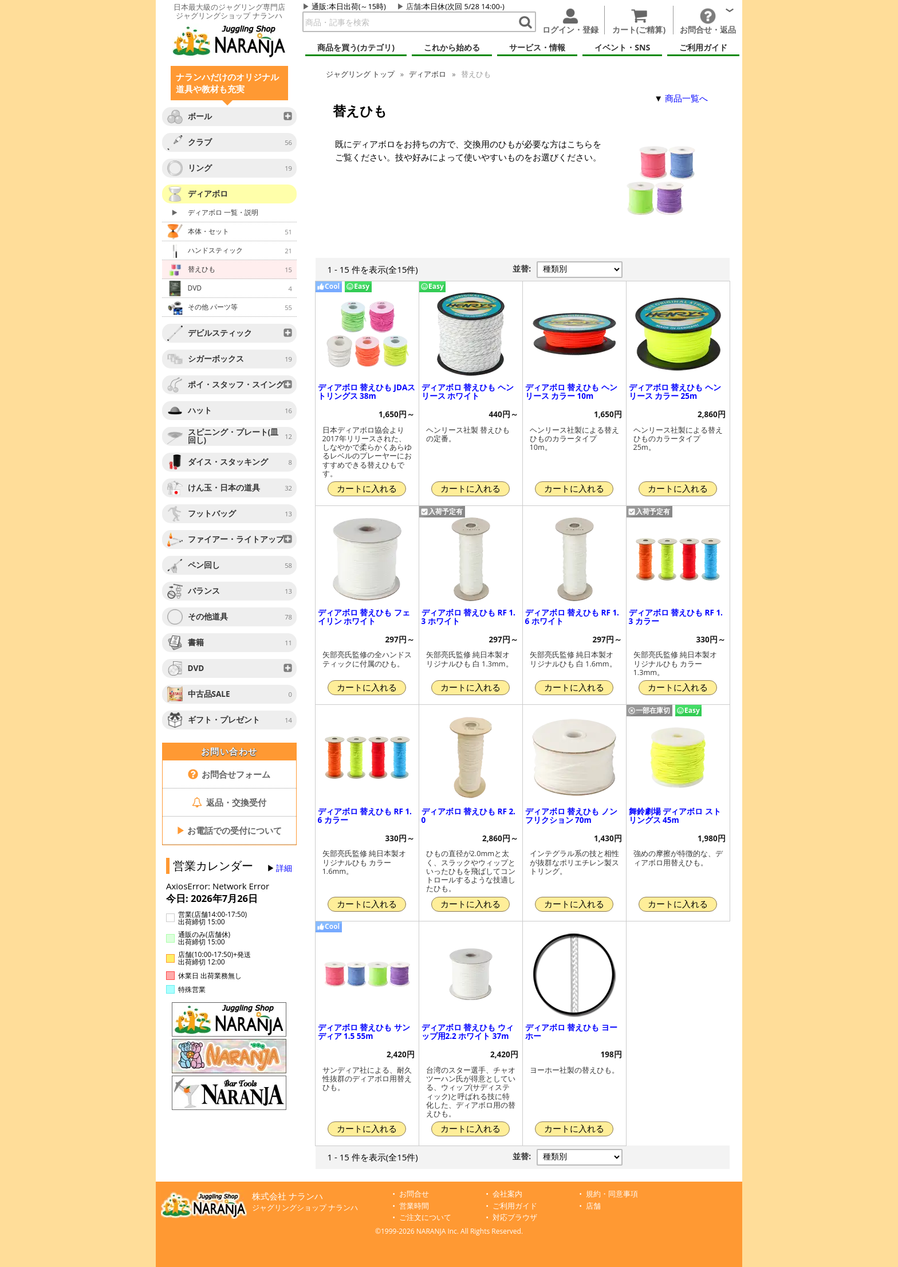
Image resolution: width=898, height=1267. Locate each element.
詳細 (284, 868)
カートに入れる (367, 488)
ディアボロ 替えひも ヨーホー (571, 1031)
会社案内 (507, 1194)
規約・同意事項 (612, 1194)
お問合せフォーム (229, 774)
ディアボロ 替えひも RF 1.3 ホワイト (468, 616)
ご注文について (425, 1217)
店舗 (413, 6)
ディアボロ (427, 74)
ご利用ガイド (515, 1206)
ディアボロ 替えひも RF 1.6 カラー (365, 815)
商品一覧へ (686, 98)
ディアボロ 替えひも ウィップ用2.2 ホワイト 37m (468, 1031)
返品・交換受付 (229, 802)
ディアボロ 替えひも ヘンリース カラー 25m (675, 391)
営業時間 (414, 1206)
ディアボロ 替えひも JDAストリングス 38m (367, 391)
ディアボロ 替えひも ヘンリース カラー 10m (571, 391)
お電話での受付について (229, 830)
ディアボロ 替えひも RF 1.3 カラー (676, 616)
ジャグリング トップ (360, 74)
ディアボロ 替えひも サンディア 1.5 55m (364, 1031)
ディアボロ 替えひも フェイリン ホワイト (364, 616)
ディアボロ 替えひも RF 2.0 (468, 815)
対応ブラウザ (515, 1217)
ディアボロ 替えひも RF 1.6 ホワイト (572, 616)
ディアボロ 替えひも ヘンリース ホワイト (468, 391)
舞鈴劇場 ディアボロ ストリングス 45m (675, 815)
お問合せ (414, 1194)
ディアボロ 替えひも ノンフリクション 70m (571, 815)
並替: (522, 269)
